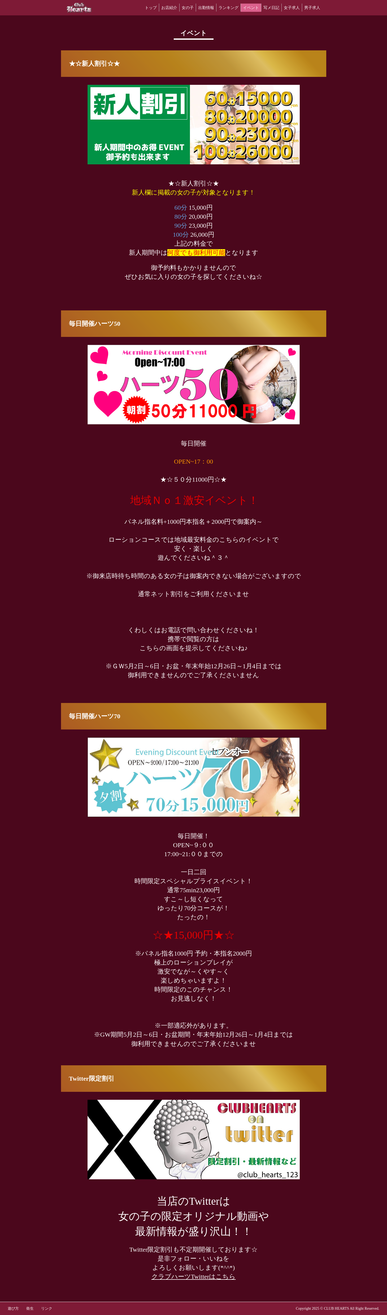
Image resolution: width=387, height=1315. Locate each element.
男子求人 (312, 8)
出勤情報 (206, 8)
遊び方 (13, 1308)
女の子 (188, 8)
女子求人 (292, 8)
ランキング (228, 8)
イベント (251, 8)
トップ (151, 8)
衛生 (30, 1308)
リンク (46, 1308)
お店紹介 (169, 8)
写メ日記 (271, 8)
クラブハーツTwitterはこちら (193, 1276)
